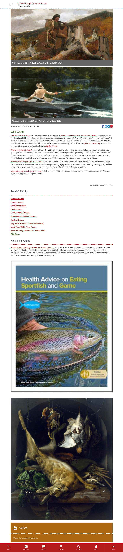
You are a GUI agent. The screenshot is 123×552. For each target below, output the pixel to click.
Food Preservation (18, 206)
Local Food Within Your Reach (23, 227)
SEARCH (79, 547)
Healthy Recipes (17, 220)
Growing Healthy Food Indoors (23, 216)
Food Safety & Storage (20, 213)
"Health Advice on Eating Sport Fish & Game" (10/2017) (32, 247)
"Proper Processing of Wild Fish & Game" (27, 162)
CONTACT (26, 547)
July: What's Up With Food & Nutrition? (27, 223)
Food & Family (22, 126)
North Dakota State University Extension (26, 171)
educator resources (92, 143)
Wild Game (15, 234)
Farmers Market (17, 199)
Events (20, 528)
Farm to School (17, 202)
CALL (9, 547)
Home (13, 127)
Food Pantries (16, 209)
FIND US (61, 547)
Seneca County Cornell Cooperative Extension (79, 135)
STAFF (96, 547)
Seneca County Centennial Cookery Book (28, 231)
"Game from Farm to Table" (21, 150)
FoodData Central (50, 146)
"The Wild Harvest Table (20, 135)
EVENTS (44, 547)
